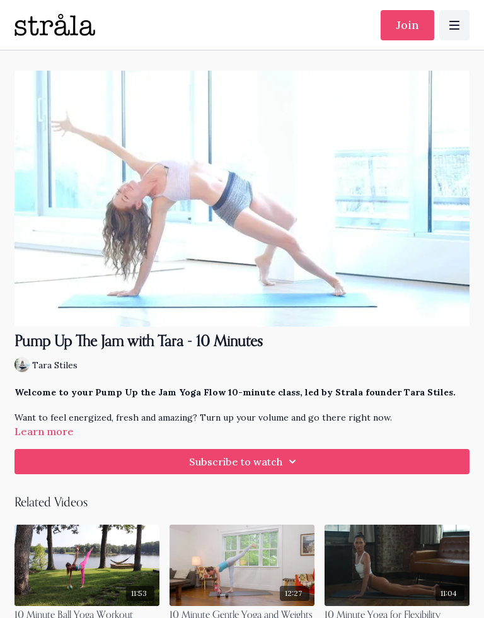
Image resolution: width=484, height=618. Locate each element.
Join (407, 25)
